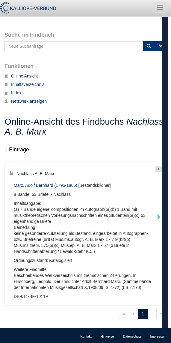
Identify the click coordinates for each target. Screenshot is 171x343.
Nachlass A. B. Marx (31, 173)
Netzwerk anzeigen (25, 101)
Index (12, 92)
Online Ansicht (21, 76)
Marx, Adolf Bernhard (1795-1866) (45, 185)
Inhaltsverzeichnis (24, 84)
